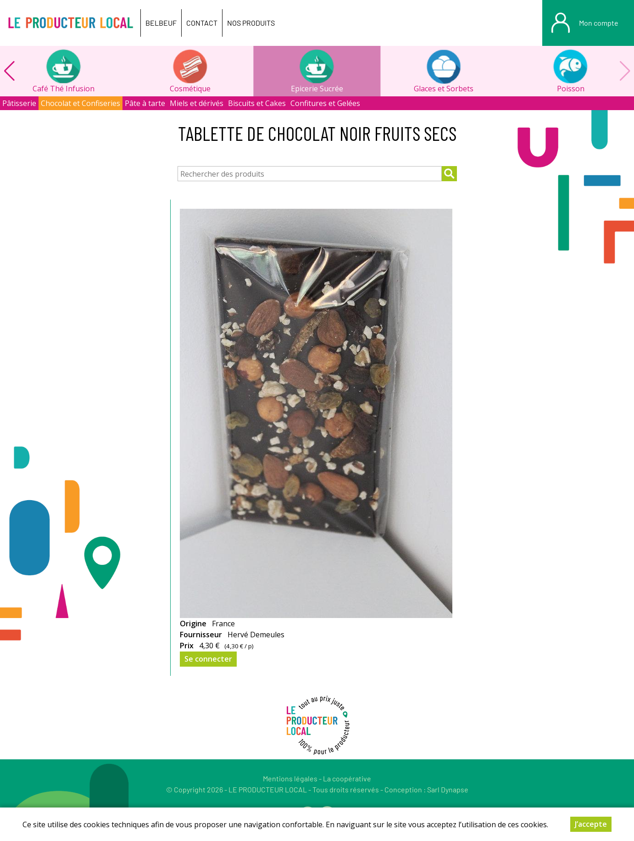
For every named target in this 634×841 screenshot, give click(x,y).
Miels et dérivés (196, 103)
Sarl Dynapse (447, 789)
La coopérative (347, 778)
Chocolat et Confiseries (80, 103)
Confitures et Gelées (325, 103)
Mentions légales (290, 778)
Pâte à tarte (145, 103)
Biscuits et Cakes (257, 103)
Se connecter (208, 659)
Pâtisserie (19, 103)
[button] (9, 71)
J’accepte (591, 824)
